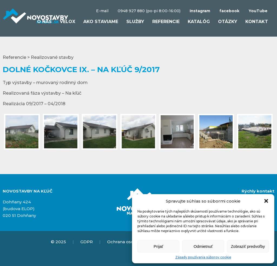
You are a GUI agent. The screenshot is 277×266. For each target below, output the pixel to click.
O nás (44, 21)
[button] (266, 201)
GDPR (86, 241)
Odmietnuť (203, 246)
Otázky (227, 21)
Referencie (166, 21)
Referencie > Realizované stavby (38, 57)
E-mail (102, 10)
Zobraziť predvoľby (248, 246)
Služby (135, 21)
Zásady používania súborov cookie (203, 257)
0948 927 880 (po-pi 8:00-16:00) (149, 10)
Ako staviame (100, 21)
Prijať (158, 246)
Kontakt (256, 21)
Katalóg (199, 21)
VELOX (67, 21)
